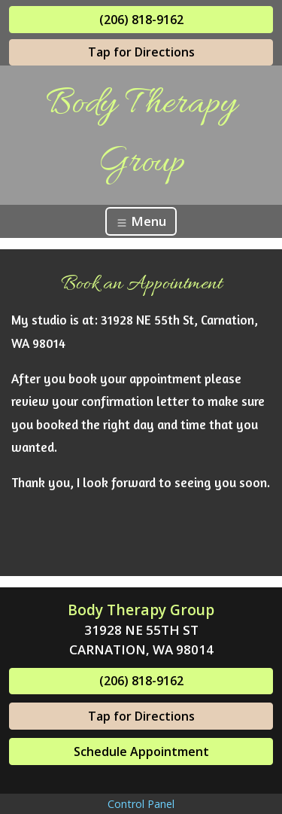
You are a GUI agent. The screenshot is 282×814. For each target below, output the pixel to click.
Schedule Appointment (141, 751)
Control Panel (141, 804)
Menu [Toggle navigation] (141, 221)
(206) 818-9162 (141, 19)
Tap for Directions (141, 52)
